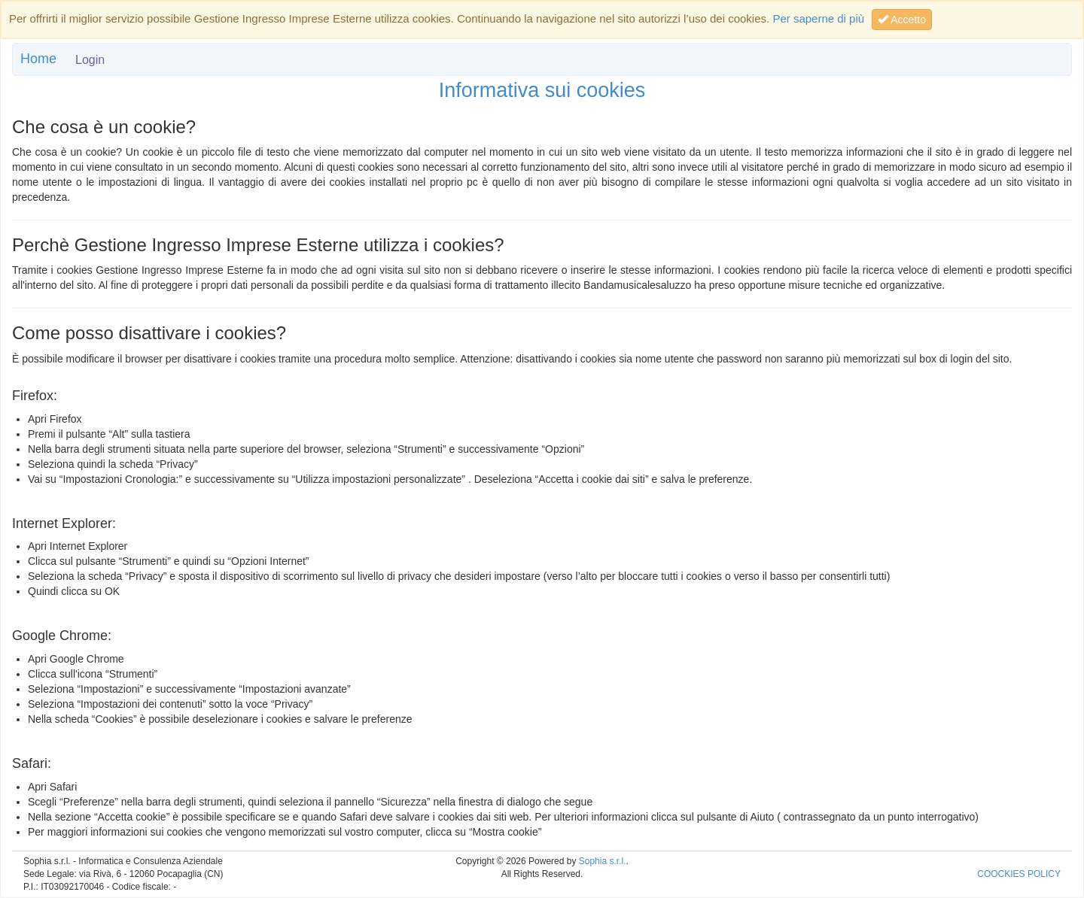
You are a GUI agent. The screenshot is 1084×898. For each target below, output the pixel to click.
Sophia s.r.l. (602, 861)
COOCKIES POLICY (1019, 874)
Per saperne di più (818, 18)
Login (90, 59)
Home (38, 58)
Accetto (902, 20)
